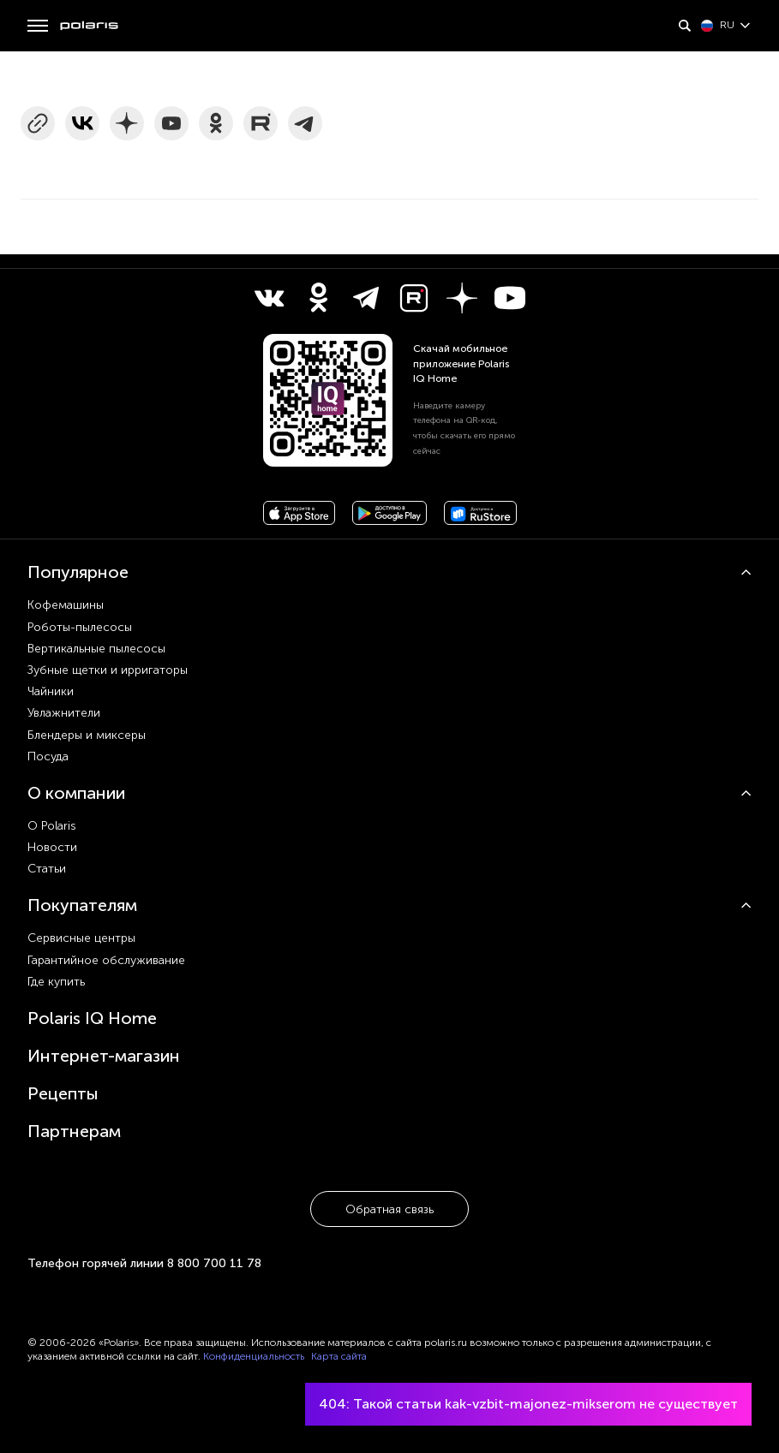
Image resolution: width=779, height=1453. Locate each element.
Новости (52, 847)
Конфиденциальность (253, 1356)
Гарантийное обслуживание (106, 960)
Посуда (48, 756)
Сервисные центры (81, 938)
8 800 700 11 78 (214, 1263)
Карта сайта (339, 1356)
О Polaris (51, 826)
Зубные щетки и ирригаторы (107, 670)
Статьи (46, 868)
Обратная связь (389, 1209)
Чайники (50, 691)
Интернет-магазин (103, 1055)
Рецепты (63, 1093)
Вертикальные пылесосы (96, 648)
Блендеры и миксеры (86, 735)
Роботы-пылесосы (79, 627)
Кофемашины (65, 605)
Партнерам (74, 1131)
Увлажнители (63, 713)
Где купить (56, 981)
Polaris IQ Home (92, 1018)
